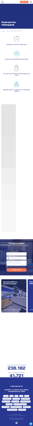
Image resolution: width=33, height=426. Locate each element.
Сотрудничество (7, 398)
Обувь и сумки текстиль (16, 31)
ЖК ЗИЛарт (9, 404)
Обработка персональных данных (16, 418)
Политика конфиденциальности (16, 419)
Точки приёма (16, 398)
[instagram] (17, 423)
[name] (16, 254)
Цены (8, 31)
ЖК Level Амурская (12, 409)
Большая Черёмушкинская (20, 404)
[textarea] (16, 263)
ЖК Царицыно (15, 401)
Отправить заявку (16, 269)
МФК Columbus (6, 401)
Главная (3, 31)
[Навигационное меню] (31, 1)
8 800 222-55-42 (16, 386)
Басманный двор (25, 398)
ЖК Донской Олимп (25, 401)
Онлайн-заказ (22, 409)
